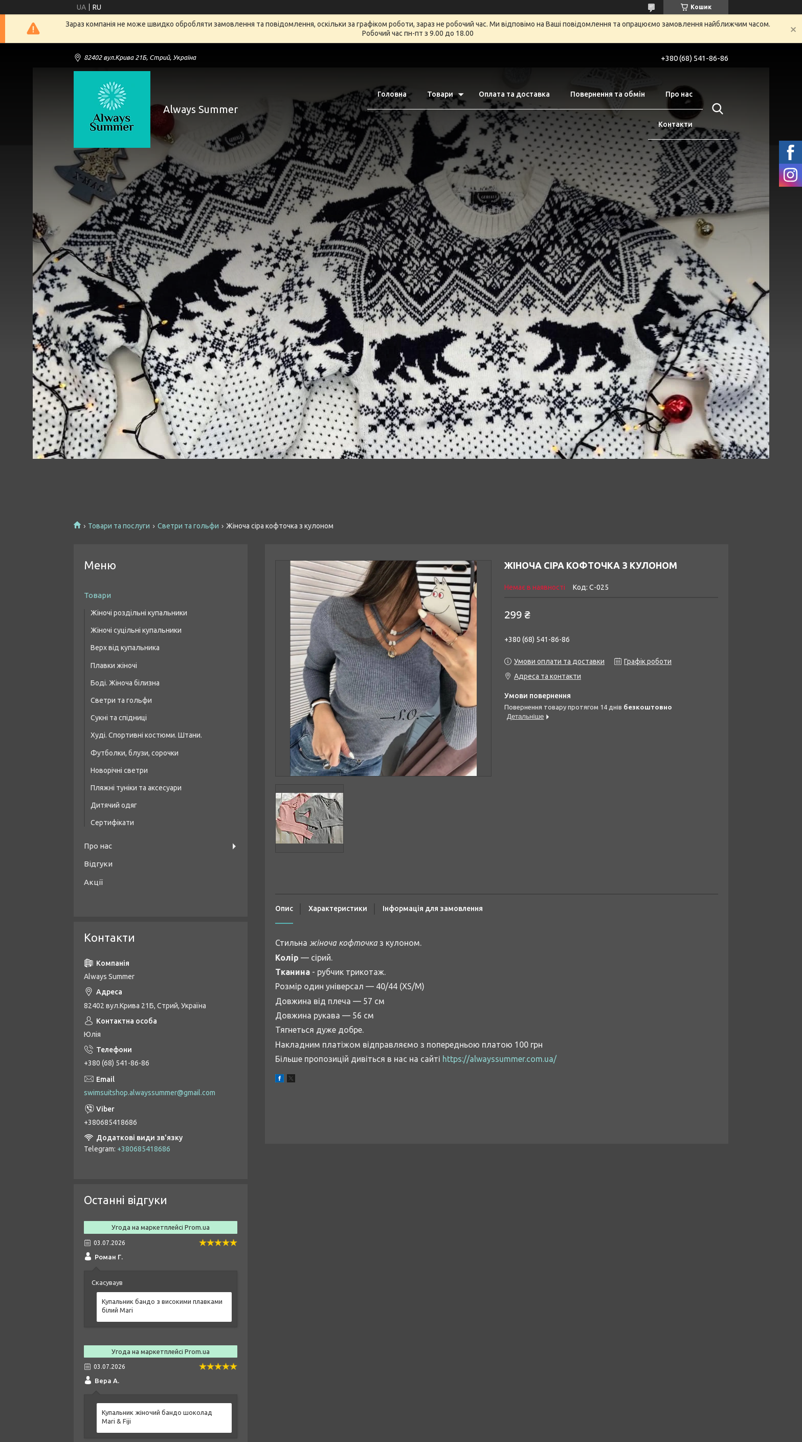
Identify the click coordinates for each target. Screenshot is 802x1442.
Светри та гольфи (188, 526)
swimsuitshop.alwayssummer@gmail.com (149, 1093)
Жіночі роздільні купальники (139, 613)
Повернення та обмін (607, 94)
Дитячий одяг (114, 805)
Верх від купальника (125, 648)
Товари (440, 94)
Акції (93, 882)
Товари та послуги (119, 526)
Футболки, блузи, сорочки (135, 753)
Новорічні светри (119, 770)
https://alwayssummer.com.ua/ (499, 1058)
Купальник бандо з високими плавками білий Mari (162, 1306)
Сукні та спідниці (119, 718)
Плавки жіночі (114, 665)
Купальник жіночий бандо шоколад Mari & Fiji (157, 1417)
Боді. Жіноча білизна (125, 683)
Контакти (675, 124)
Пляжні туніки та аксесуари (136, 788)
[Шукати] (715, 109)
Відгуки (98, 863)
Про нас (679, 94)
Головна (392, 94)
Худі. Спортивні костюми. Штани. (146, 735)
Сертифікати (112, 822)
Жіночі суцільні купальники (136, 630)
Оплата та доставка (514, 94)
